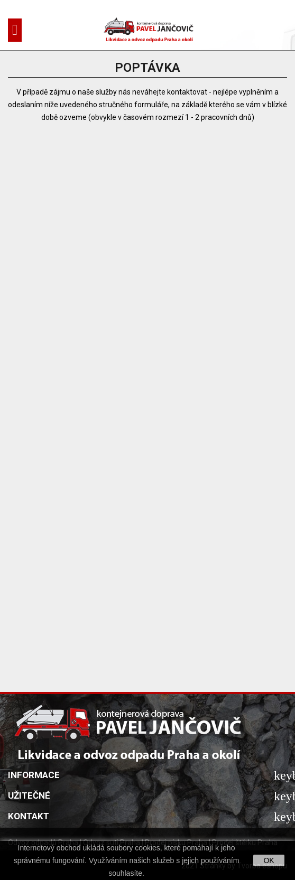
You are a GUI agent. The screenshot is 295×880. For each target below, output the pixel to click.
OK (268, 860)
